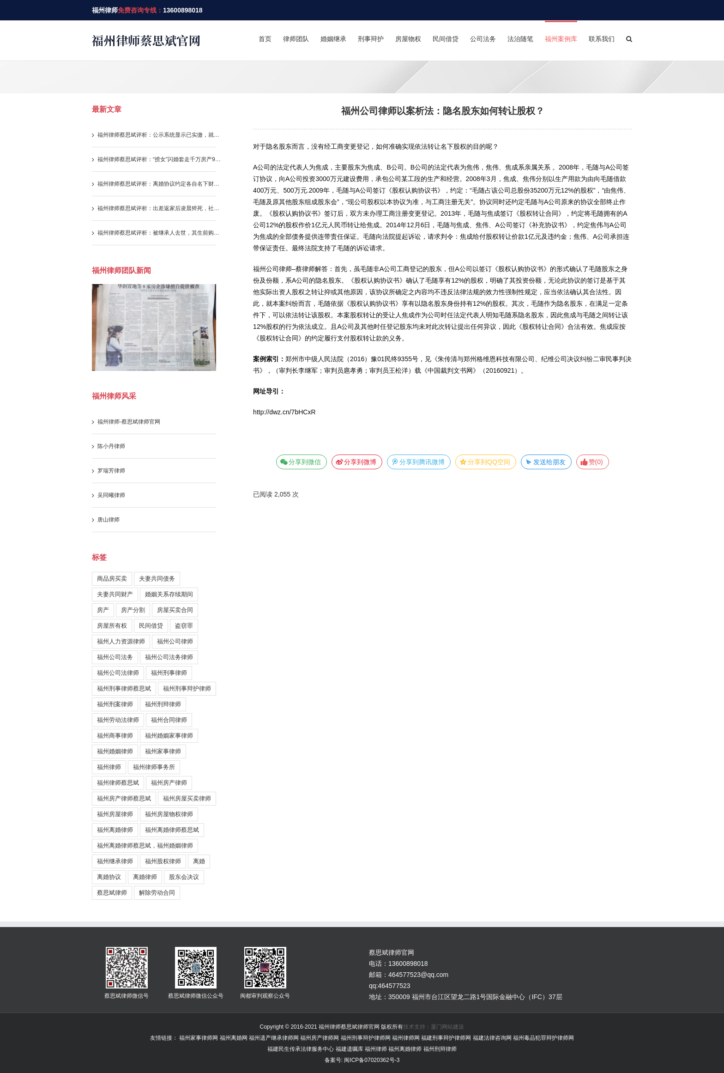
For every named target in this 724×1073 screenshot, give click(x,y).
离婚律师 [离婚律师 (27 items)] (145, 876)
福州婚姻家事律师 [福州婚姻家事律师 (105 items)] (169, 735)
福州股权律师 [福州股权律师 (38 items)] (163, 861)
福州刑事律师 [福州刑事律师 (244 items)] (169, 672)
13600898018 (183, 10)
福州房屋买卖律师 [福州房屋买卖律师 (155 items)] (187, 798)
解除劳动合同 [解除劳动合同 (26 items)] (157, 892)
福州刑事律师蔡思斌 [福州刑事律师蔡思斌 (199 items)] (124, 688)
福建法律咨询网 (492, 1038)
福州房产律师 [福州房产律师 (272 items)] (169, 782)
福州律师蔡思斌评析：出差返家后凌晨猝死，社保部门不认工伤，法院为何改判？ (159, 208)
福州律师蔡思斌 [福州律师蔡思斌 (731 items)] (118, 782)
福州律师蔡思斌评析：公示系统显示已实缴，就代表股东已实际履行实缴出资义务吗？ (159, 135)
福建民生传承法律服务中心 (300, 1049)
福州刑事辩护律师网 (366, 1038)
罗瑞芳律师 (111, 470)
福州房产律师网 (319, 1038)
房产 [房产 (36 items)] (103, 609)
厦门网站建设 (447, 1027)
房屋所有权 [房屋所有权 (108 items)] (112, 625)
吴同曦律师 (111, 495)
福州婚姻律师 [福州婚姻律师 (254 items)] (115, 751)
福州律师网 (406, 1038)
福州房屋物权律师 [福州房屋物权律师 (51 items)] (169, 814)
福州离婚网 (233, 1038)
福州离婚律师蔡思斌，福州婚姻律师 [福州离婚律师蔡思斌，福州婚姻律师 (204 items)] (145, 845)
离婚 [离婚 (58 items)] (199, 861)
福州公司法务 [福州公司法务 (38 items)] (115, 657)
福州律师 (105, 10)
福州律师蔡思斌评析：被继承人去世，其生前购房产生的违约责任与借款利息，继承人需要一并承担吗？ (159, 233)
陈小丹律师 (111, 446)
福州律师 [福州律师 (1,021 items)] (109, 767)
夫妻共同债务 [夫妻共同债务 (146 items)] (157, 578)
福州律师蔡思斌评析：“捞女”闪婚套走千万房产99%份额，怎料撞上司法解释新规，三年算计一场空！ (159, 159)
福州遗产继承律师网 (274, 1038)
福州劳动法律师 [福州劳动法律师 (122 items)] (118, 719)
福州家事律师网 (198, 1038)
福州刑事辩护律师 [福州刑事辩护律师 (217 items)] (187, 688)
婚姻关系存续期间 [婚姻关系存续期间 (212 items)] (169, 594)
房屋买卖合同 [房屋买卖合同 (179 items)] (175, 609)
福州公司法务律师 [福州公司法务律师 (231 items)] (169, 657)
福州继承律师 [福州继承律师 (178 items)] (115, 861)
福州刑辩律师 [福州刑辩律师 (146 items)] (163, 704)
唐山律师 (108, 519)
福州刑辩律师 (440, 1049)
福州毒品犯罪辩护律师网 (543, 1038)
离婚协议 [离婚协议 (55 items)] (109, 876)
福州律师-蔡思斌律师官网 (128, 421)
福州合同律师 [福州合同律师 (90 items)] (169, 719)
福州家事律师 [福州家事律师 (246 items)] (163, 751)
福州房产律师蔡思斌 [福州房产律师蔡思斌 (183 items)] (124, 798)
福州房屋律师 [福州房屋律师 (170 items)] (115, 814)
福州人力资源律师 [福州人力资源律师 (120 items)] (121, 641)
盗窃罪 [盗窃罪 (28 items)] (184, 625)
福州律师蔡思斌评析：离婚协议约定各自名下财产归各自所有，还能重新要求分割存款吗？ (159, 184)
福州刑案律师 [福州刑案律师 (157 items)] (115, 704)
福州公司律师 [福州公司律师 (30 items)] (175, 641)
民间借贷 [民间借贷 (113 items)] (151, 625)
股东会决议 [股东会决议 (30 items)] (184, 876)
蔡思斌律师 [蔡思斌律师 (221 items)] (112, 892)
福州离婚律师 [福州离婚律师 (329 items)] (115, 829)
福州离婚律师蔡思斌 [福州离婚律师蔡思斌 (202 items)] (172, 829)
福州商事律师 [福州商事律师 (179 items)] (115, 735)
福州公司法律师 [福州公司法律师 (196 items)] (118, 672)
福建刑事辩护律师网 (446, 1038)
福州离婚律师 (405, 1049)
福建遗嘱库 (349, 1049)
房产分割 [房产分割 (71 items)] (133, 609)
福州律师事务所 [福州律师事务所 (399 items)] (154, 767)
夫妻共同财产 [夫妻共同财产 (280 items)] (115, 594)
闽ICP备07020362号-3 (371, 1060)
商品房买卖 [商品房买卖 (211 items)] (112, 578)
